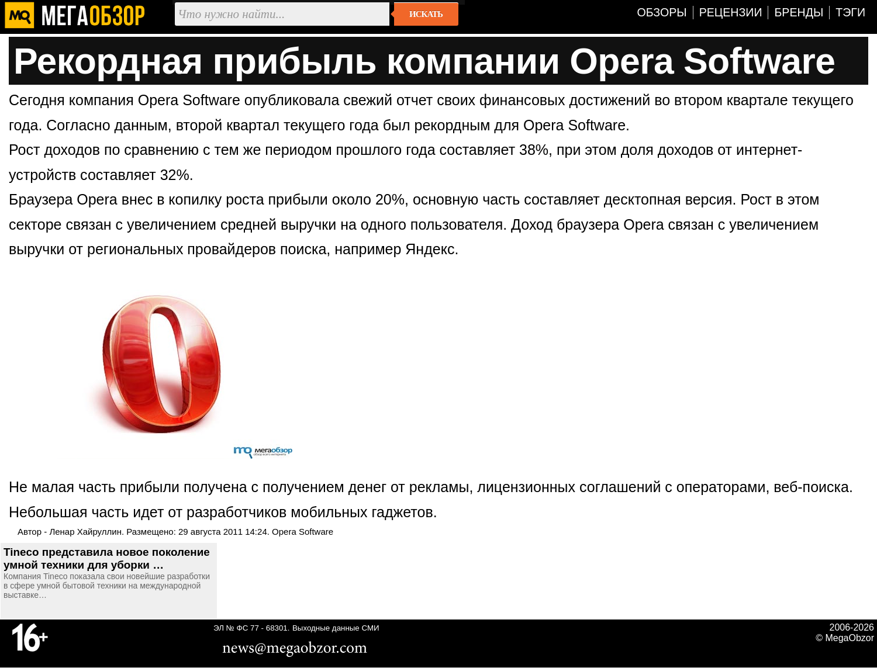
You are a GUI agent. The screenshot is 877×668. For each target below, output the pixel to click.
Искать (426, 14)
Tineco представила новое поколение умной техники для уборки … (107, 558)
